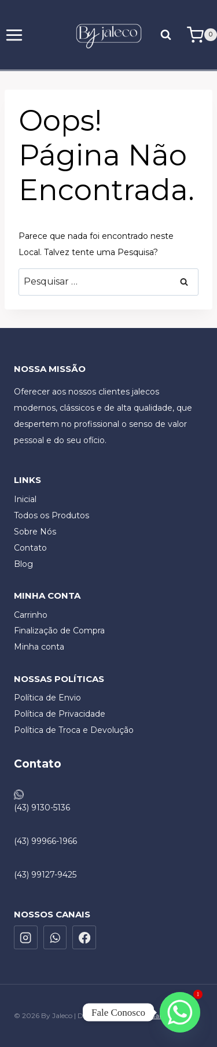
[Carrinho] (202, 35)
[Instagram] (26, 937)
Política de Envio (47, 697)
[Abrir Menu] (14, 34)
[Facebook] (84, 937)
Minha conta (39, 647)
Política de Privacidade (59, 714)
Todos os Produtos (51, 515)
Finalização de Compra (59, 630)
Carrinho (30, 615)
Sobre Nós (35, 531)
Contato (30, 548)
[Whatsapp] (180, 1012)
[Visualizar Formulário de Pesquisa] (168, 34)
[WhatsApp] (55, 937)
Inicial (25, 499)
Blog (23, 564)
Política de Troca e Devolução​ (74, 730)
